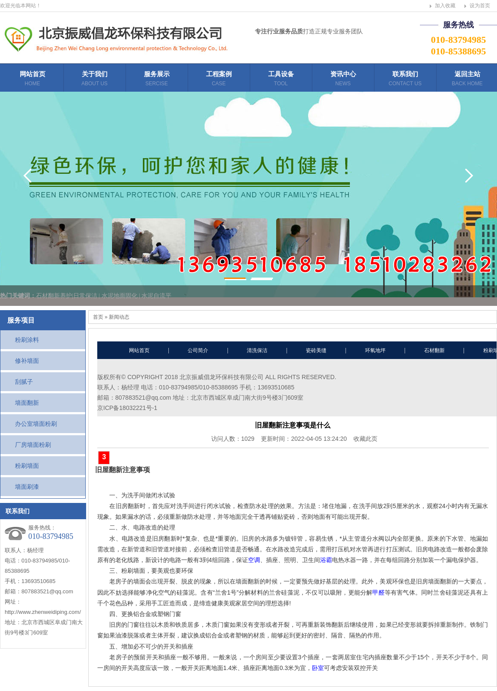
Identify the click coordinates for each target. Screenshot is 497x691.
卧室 (318, 667)
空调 (254, 559)
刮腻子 (24, 381)
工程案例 (219, 79)
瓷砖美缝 (316, 350)
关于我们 (94, 79)
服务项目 (21, 320)
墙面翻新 (27, 402)
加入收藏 (445, 6)
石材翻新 (434, 350)
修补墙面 (27, 360)
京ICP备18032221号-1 (127, 407)
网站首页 (32, 79)
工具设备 (281, 79)
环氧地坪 (375, 350)
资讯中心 (343, 79)
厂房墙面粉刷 (33, 444)
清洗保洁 (257, 350)
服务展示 (157, 79)
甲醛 (378, 592)
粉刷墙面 (27, 465)
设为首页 (480, 6)
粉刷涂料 (27, 339)
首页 (98, 317)
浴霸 (326, 559)
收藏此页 (365, 438)
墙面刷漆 (27, 486)
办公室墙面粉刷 (36, 423)
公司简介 (198, 350)
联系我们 (405, 79)
